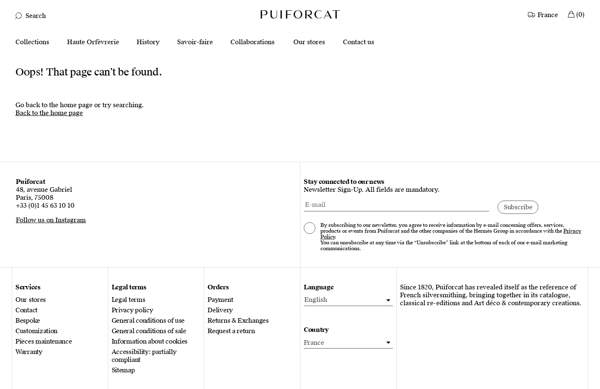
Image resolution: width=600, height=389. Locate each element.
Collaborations (252, 42)
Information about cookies (150, 342)
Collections (32, 42)
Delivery (220, 310)
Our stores (309, 42)
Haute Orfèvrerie (93, 42)
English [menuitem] (315, 300)
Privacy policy (132, 310)
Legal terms (128, 300)
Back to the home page (49, 113)
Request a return (231, 331)
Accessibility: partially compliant (144, 356)
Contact (26, 310)
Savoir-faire (195, 42)
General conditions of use (148, 321)
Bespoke (27, 321)
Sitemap (123, 370)
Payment (220, 300)
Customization (36, 331)
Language (319, 287)
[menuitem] (348, 300)
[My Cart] (576, 14)
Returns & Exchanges (238, 321)
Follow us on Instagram (51, 220)
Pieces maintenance (43, 342)
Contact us (358, 42)
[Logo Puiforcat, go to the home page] (300, 14)
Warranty (28, 352)
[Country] (544, 14)
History (148, 42)
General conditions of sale (149, 331)
